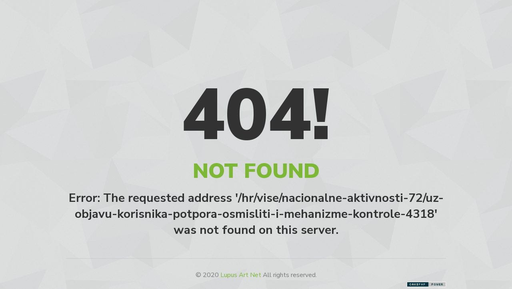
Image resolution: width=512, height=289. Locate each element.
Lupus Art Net (240, 275)
